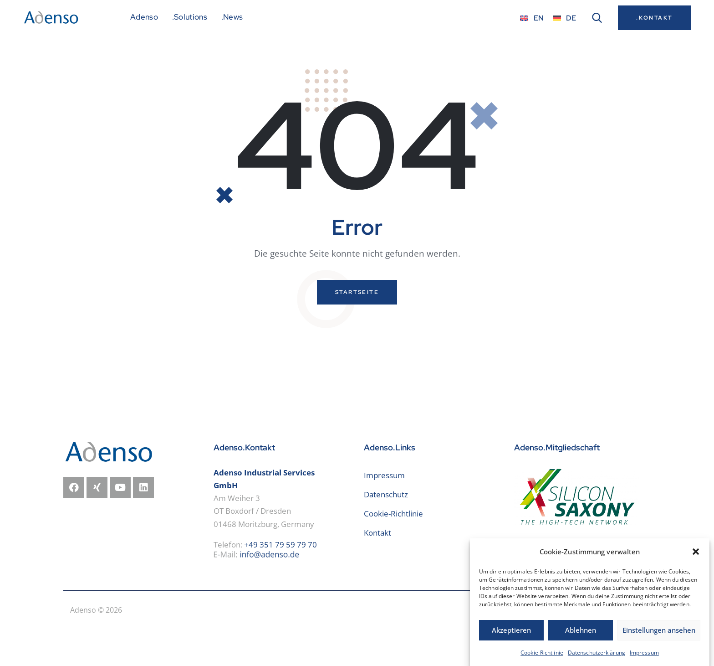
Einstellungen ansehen (658, 636)
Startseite (357, 327)
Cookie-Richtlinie (541, 659)
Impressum (644, 659)
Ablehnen (580, 636)
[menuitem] (531, 18)
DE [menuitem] (571, 18)
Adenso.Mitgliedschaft (557, 483)
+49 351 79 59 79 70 (280, 580)
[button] (695, 558)
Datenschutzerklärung (596, 659)
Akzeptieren (511, 636)
